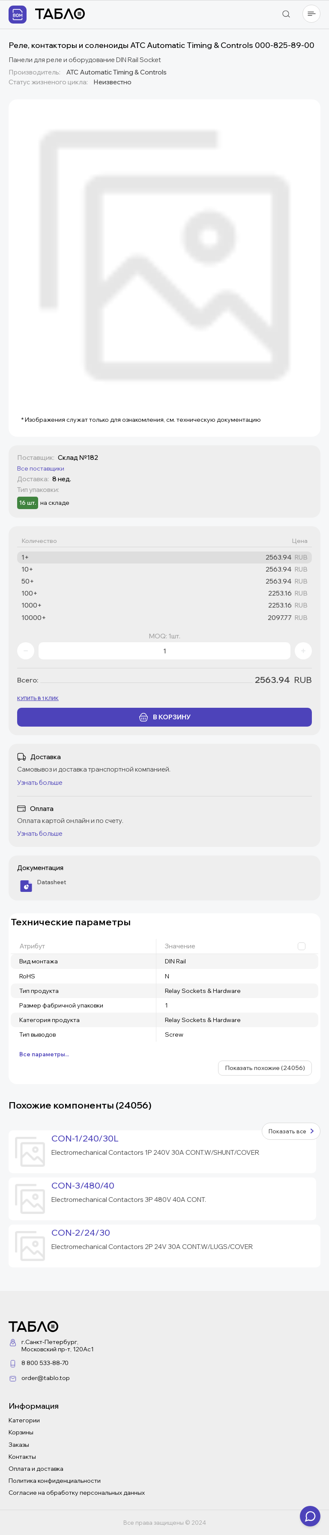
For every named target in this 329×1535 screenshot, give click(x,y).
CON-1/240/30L (85, 1138)
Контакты (22, 1456)
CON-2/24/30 (80, 1233)
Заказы (19, 1445)
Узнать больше (40, 782)
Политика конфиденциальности (55, 1480)
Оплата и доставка (36, 1468)
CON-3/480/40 (82, 1185)
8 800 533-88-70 (45, 1363)
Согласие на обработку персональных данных (77, 1492)
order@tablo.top (45, 1378)
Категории (24, 1420)
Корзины (21, 1432)
